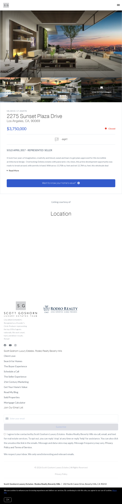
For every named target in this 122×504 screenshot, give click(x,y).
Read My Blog (11, 393)
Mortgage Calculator (14, 403)
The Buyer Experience (15, 367)
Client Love (10, 356)
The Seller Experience (15, 377)
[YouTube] (10, 346)
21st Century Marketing (16, 382)
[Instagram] (15, 346)
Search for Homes (13, 362)
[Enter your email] (63, 419)
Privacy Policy (61, 475)
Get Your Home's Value (15, 387)
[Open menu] (118, 5)
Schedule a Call (11, 372)
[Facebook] (5, 346)
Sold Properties (12, 398)
